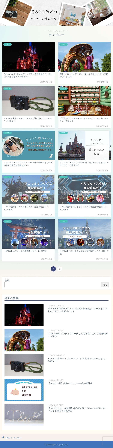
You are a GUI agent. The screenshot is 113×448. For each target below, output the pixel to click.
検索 (7, 280)
